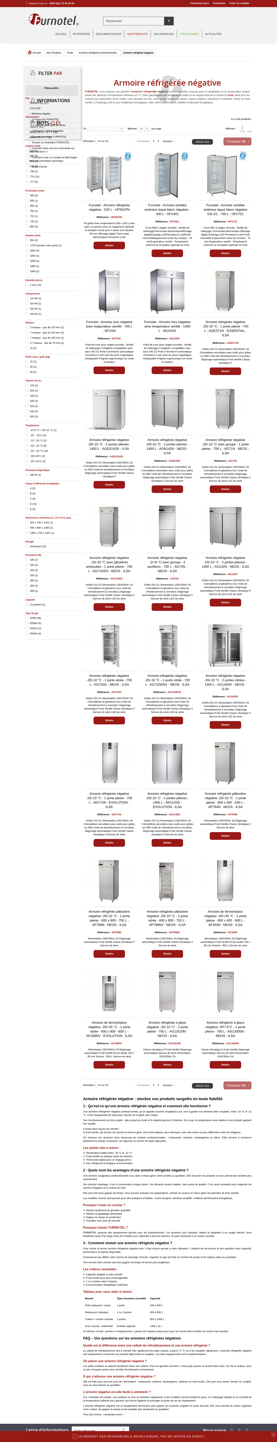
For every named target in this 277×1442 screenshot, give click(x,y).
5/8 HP (35, 313)
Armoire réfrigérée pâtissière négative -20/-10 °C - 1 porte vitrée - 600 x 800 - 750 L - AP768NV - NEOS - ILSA (167, 918)
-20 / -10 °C (39, 450)
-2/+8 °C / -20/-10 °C (43, 430)
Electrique (38, 546)
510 (34, 150)
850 (34, 240)
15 (33, 361)
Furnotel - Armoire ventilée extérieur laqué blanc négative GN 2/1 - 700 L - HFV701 (225, 209)
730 (34, 221)
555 (34, 416)
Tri (84, 128)
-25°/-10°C (37, 461)
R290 (35, 618)
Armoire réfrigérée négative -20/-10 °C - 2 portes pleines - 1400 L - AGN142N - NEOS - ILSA (167, 446)
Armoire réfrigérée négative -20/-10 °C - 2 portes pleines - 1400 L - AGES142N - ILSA (109, 444)
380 (34, 590)
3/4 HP (35, 303)
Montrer (132, 128)
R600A (35, 633)
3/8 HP (35, 308)
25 (33, 366)
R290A (35, 623)
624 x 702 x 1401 (41, 522)
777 (34, 181)
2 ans (35, 284)
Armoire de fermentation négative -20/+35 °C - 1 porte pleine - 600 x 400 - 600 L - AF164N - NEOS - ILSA (225, 918)
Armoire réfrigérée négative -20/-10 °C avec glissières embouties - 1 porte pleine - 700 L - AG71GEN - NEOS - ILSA (109, 564)
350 (34, 585)
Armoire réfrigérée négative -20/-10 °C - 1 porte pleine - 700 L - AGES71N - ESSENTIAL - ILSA (225, 328)
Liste (249, 129)
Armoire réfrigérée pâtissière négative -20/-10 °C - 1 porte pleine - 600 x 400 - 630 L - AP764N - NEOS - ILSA (225, 800)
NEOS (62, 754)
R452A (35, 628)
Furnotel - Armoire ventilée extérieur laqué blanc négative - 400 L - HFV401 (167, 209)
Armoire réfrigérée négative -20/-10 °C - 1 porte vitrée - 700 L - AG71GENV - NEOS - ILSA (167, 680)
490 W (35, 474)
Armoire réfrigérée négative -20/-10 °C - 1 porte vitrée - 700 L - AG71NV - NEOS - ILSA (109, 680)
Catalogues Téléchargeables (47, 680)
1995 (34, 271)
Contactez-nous (199, 3)
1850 (34, 250)
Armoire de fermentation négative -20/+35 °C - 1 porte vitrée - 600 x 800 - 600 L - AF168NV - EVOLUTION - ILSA (109, 1029)
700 (34, 211)
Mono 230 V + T (41, 137)
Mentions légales (41, 662)
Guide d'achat (39, 715)
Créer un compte (239, 3)
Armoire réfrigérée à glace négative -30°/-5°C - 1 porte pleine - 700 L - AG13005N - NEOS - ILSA (225, 1029)
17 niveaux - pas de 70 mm (47, 342)
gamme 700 (34, 754)
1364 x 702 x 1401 (42, 532)
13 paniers (37, 604)
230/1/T (37, 126)
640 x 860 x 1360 (41, 527)
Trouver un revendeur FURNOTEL (51, 691)
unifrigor (49, 754)
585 (34, 195)
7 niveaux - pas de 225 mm (47, 332)
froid (231, 95)
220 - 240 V (38, 121)
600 (34, 155)
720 (34, 166)
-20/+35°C (37, 456)
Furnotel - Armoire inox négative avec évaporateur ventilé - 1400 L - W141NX (167, 326)
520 (34, 406)
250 (34, 570)
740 (34, 171)
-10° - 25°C (38, 435)
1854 (34, 255)
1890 (34, 260)
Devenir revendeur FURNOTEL (49, 685)
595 (34, 200)
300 (34, 580)
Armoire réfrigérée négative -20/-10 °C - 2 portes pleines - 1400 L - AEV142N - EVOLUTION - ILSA (167, 800)
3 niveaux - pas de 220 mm (47, 327)
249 (34, 395)
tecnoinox (45, 743)
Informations (53, 651)
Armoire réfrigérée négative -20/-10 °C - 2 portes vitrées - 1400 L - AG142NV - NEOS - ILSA (225, 682)
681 (34, 161)
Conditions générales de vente (49, 674)
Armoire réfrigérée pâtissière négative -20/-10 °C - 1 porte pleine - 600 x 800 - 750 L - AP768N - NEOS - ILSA (109, 918)
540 (34, 411)
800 (34, 226)
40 (33, 371)
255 (34, 575)
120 (34, 385)
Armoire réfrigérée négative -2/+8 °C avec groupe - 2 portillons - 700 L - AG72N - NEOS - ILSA (167, 564)
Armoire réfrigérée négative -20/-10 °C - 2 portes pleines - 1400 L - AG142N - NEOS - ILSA (225, 562)
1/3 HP (35, 298)
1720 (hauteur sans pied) (46, 245)
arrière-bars (43, 749)
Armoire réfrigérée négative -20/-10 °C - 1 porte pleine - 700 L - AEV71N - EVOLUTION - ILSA (109, 800)
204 (34, 390)
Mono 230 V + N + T (44, 132)
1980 (34, 266)
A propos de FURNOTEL (45, 668)
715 (34, 216)
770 (34, 176)
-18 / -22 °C (38, 445)
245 (34, 565)
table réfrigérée (63, 743)
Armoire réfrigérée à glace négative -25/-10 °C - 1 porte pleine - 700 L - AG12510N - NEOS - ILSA (167, 1029)
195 (34, 559)
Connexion (219, 3)
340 (34, 400)
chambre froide (62, 749)
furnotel (31, 743)
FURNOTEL (39, 103)
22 (33, 348)
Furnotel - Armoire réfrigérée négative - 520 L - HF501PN (109, 207)
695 (34, 205)
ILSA (35, 108)
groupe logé (34, 760)
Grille (242, 129)
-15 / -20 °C (38, 440)
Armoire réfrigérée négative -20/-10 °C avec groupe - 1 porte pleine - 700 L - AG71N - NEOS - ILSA (225, 446)
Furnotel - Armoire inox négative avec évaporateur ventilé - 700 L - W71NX (109, 326)
